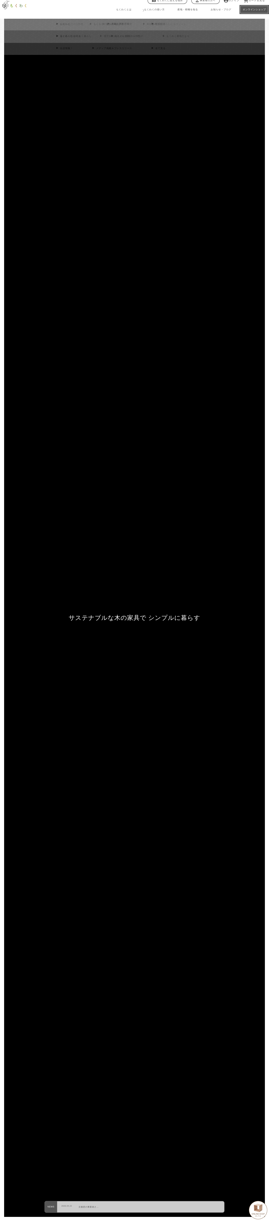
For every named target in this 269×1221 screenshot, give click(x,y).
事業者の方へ (203, 4)
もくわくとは (118, 13)
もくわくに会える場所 (165, 4)
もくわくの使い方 (148, 13)
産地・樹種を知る (180, 13)
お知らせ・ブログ (213, 13)
